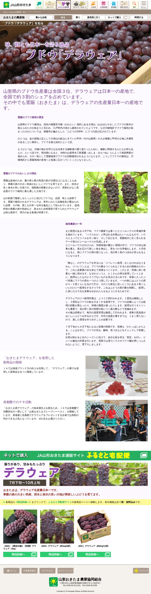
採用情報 (114, 5)
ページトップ (143, 570)
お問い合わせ (124, 5)
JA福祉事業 (103, 5)
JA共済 (93, 5)
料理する (138, 17)
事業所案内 (30, 570)
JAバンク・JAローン (80, 5)
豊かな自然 (41, 17)
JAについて (50, 5)
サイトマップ (66, 570)
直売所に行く (93, 17)
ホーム (5, 12)
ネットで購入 (114, 17)
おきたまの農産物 (63, 5)
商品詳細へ (18, 554)
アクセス (48, 570)
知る (24, 12)
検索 (134, 5)
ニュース (39, 5)
